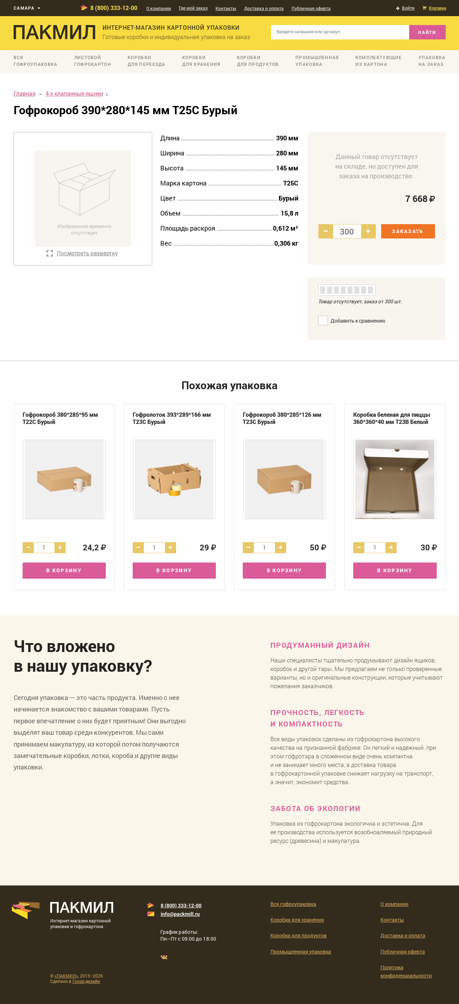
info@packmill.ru (180, 914)
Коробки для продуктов (298, 935)
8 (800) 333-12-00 (113, 7)
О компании (158, 8)
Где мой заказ (193, 8)
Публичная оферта (311, 8)
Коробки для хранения (297, 919)
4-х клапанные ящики (74, 93)
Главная (25, 93)
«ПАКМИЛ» (66, 976)
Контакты (226, 8)
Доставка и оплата (264, 8)
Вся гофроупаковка (293, 904)
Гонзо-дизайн (86, 981)
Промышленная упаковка (300, 951)
